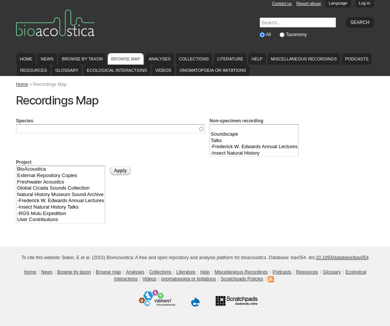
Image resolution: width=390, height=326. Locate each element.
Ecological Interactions (117, 70)
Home (26, 59)
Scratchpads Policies (242, 279)
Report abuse (308, 3)
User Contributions (60, 220)
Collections (194, 59)
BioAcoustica (60, 169)
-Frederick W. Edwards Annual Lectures (254, 147)
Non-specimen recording (236, 120)
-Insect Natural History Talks (60, 207)
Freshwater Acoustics (60, 182)
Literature (230, 59)
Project (24, 162)
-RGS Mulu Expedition (60, 213)
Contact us (282, 3)
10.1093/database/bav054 (342, 257)
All (269, 34)
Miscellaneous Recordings (304, 59)
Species (24, 120)
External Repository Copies (60, 175)
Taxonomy (296, 34)
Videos (163, 70)
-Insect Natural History (254, 153)
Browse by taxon (82, 59)
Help (256, 59)
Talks (254, 141)
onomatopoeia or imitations (213, 70)
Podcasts (356, 59)
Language (338, 3)
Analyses (160, 59)
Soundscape (254, 134)
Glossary (66, 70)
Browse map (126, 59)
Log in (364, 3)
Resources (33, 70)
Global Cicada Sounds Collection (60, 188)
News (47, 59)
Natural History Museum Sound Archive (60, 194)
